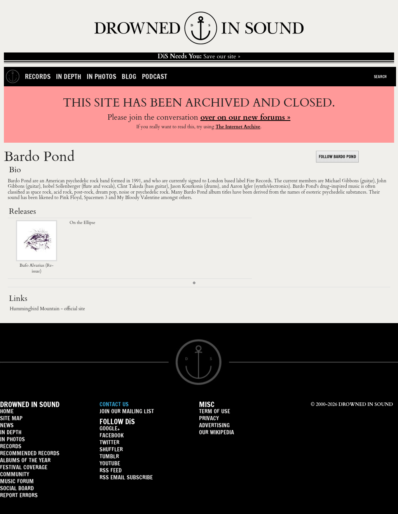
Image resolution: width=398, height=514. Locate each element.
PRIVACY (209, 418)
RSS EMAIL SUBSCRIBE (126, 477)
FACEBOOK (112, 435)
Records (38, 76)
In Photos (101, 76)
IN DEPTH (10, 432)
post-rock (83, 192)
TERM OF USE (214, 411)
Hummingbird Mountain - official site (47, 309)
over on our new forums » (245, 117)
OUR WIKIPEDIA (216, 432)
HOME (7, 411)
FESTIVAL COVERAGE (23, 467)
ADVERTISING (214, 425)
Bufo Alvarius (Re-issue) (36, 265)
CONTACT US (114, 404)
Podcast (154, 76)
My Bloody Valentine (138, 197)
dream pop (106, 192)
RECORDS (10, 446)
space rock (41, 192)
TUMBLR (109, 456)
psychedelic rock (82, 181)
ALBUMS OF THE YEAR (25, 460)
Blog (129, 76)
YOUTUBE (110, 463)
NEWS (7, 425)
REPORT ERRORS (19, 495)
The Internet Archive (237, 127)
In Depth (68, 76)
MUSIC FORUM (17, 481)
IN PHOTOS (12, 439)
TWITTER (109, 442)
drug (324, 186)
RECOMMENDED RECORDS (29, 453)
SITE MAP (11, 418)
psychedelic (333, 192)
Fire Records (259, 181)
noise (124, 192)
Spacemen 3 (95, 197)
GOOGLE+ (110, 428)
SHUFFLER (111, 449)
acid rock (63, 192)
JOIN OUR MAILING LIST (127, 411)
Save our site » (198, 56)
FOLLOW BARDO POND (337, 157)
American (55, 181)
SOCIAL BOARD (17, 488)
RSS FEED (111, 470)
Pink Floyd (71, 197)
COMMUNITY (14, 474)
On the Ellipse (82, 223)
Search (380, 76)
